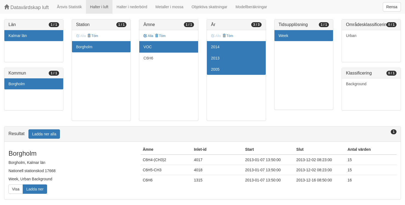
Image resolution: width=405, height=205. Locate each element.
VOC (147, 47)
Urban (351, 35)
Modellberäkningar (251, 7)
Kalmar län (17, 35)
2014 (215, 47)
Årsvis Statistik (69, 7)
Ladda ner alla (44, 134)
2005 (215, 69)
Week (283, 35)
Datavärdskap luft (26, 7)
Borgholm (16, 84)
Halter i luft (99, 7)
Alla (148, 36)
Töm (92, 36)
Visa (15, 189)
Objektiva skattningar (209, 7)
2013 (215, 58)
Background (356, 84)
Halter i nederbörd (132, 7)
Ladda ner (35, 189)
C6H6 (148, 58)
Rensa (391, 7)
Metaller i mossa (169, 7)
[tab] (202, 134)
